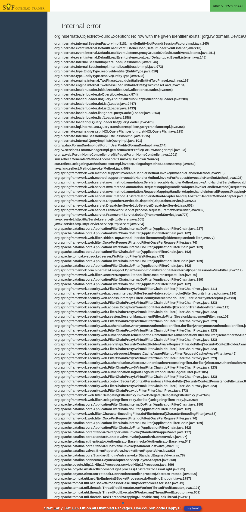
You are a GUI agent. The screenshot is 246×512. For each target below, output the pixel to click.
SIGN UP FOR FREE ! (228, 5)
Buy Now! (193, 508)
